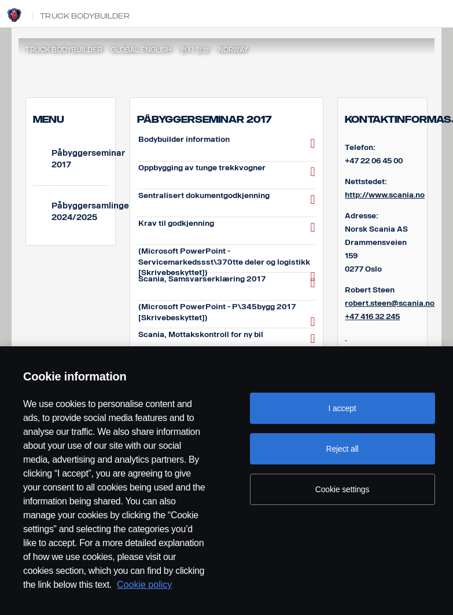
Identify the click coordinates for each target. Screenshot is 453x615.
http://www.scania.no (385, 195)
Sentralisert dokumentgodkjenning (226, 199)
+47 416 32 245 (372, 316)
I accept (342, 408)
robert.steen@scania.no (389, 303)
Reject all (342, 448)
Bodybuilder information (226, 143)
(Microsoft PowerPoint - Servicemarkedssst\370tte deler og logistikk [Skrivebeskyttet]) (226, 259)
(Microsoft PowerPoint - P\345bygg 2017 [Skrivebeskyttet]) (226, 314)
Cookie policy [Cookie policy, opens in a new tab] (144, 585)
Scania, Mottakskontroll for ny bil (226, 338)
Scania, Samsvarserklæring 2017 (226, 283)
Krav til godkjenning (226, 227)
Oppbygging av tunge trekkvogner (226, 172)
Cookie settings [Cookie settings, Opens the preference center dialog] (342, 489)
